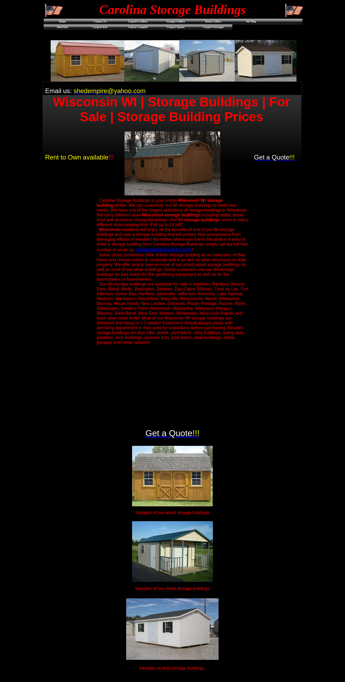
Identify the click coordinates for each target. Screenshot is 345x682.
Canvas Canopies (138, 27)
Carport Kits (100, 27)
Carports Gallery (138, 21)
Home (62, 21)
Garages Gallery (175, 21)
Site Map (251, 21)
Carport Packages (213, 27)
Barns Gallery (213, 21)
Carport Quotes (176, 27)
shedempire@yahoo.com (164, 249)
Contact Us (100, 21)
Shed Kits (62, 27)
